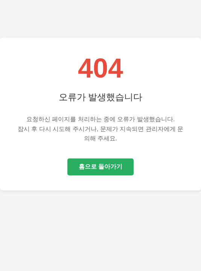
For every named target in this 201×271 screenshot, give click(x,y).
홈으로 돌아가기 (100, 166)
